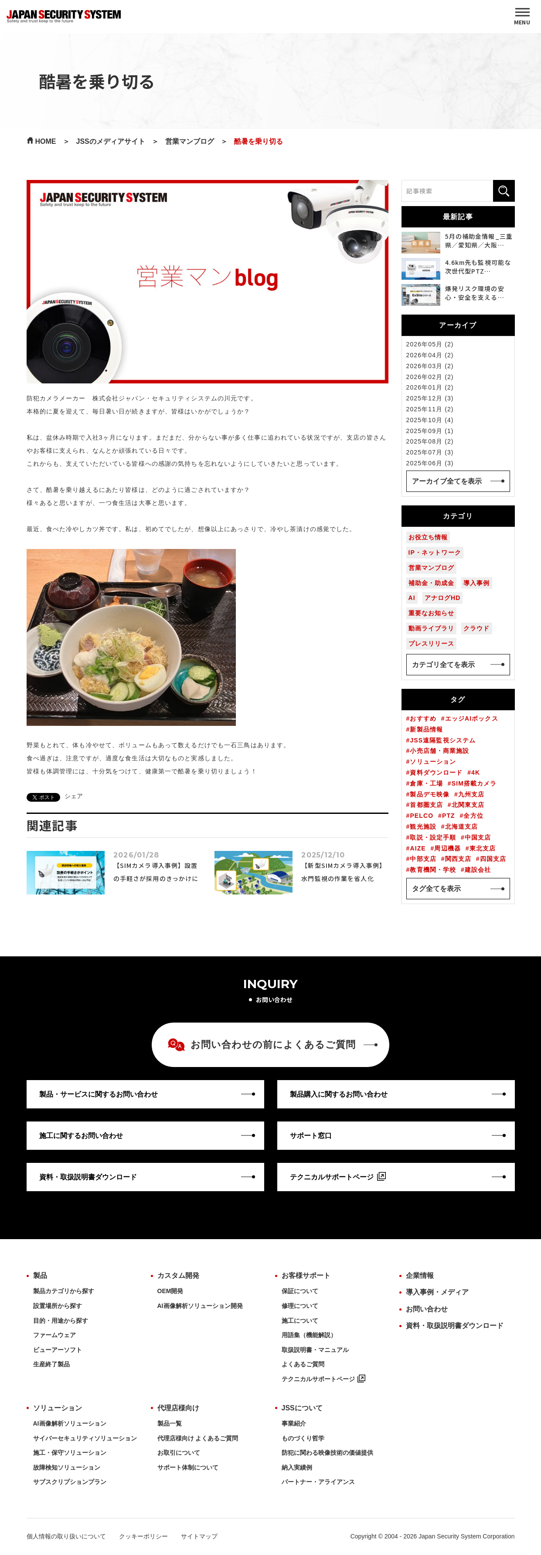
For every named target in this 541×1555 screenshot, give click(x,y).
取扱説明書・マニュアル (315, 1349)
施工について (300, 1320)
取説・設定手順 (433, 837)
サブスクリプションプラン (69, 1481)
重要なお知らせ (431, 613)
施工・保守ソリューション (69, 1452)
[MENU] (522, 16)
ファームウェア (54, 1334)
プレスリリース (431, 643)
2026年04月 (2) (430, 355)
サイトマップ (199, 1536)
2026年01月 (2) (430, 387)
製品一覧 (169, 1423)
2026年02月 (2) (430, 376)
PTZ (448, 815)
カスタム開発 (178, 1275)
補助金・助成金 (431, 582)
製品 (40, 1275)
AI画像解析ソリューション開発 (200, 1305)
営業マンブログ (431, 567)
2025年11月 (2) (430, 409)
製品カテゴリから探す (63, 1290)
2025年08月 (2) (430, 441)
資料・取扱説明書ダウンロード (455, 1325)
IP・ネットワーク (434, 552)
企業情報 (420, 1275)
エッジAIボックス (471, 718)
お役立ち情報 (428, 537)
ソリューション (433, 761)
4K (475, 772)
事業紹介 (294, 1423)
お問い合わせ (427, 1309)
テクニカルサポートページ (323, 1378)
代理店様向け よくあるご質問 (197, 1438)
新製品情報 (426, 729)
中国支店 (478, 837)
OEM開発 (170, 1290)
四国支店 (493, 858)
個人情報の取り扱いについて (66, 1536)
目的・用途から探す (60, 1320)
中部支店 (423, 858)
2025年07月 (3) (430, 452)
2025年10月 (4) (430, 420)
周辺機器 (447, 848)
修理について (300, 1305)
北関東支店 (468, 804)
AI (411, 597)
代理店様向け (178, 1408)
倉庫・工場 (426, 783)
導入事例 (476, 582)
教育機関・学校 (433, 869)
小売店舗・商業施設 (439, 750)
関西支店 (458, 858)
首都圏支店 (426, 804)
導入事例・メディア (437, 1292)
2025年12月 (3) (430, 398)
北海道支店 (461, 826)
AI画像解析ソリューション (69, 1423)
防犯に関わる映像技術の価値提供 (327, 1452)
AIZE (417, 848)
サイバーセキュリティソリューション (85, 1438)
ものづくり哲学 (303, 1438)
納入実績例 (297, 1467)
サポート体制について (187, 1467)
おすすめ (423, 718)
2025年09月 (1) (430, 430)
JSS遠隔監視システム (443, 740)
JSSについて (302, 1408)
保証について (300, 1290)
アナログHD (443, 597)
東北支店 (483, 848)
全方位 (473, 815)
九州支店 (471, 794)
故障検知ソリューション (66, 1467)
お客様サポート (306, 1275)
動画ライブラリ (431, 628)
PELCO (421, 815)
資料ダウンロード (436, 772)
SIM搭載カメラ (474, 783)
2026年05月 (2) (430, 344)
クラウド (476, 628)
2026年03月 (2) (430, 365)
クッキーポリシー (143, 1536)
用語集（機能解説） (309, 1334)
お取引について (178, 1452)
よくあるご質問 (303, 1364)
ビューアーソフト (57, 1349)
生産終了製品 (51, 1364)
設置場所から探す (57, 1305)
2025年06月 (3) (430, 463)
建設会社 (478, 869)
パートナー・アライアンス (318, 1481)
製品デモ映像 (429, 794)
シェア (74, 796)
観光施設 (423, 826)
